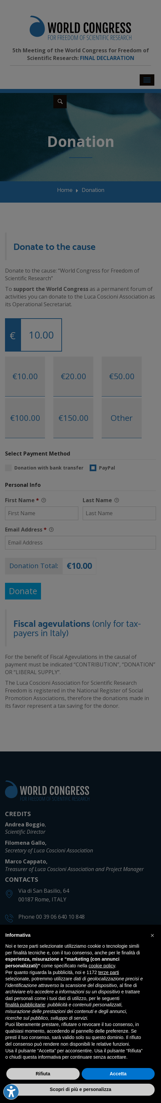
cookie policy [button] (102, 965)
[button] (152, 935)
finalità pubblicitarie (25, 1004)
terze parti (108, 972)
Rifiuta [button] (43, 1073)
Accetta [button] (118, 1073)
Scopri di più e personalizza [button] (80, 1089)
